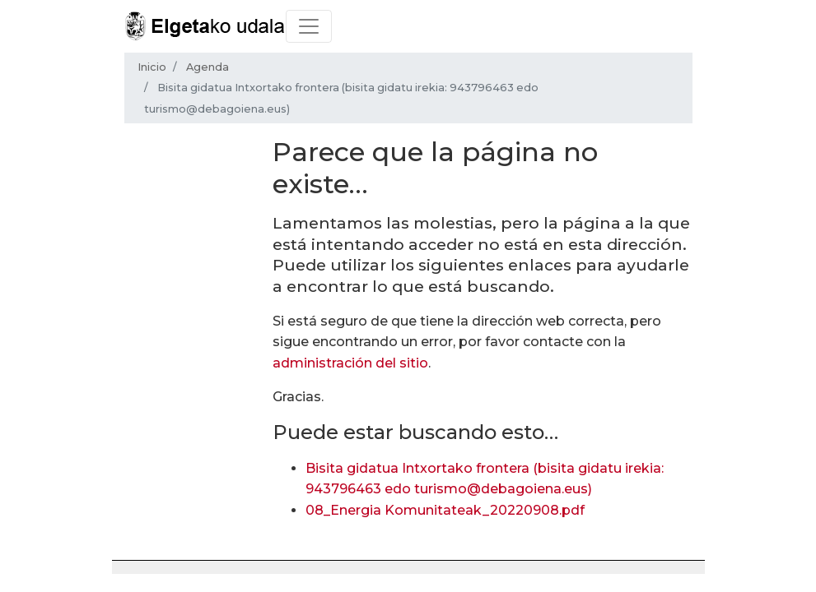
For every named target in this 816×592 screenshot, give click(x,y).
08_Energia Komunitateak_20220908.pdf (445, 510)
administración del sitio (350, 363)
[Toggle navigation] (309, 26)
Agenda (207, 67)
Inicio (152, 67)
